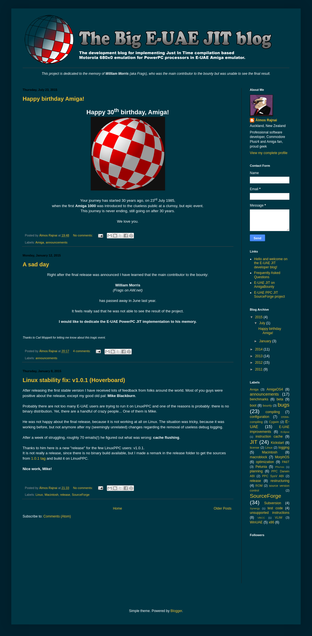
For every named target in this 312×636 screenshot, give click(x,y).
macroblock (258, 457)
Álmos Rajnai (266, 120)
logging (283, 447)
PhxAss (279, 466)
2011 (259, 369)
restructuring (279, 481)
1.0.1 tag (38, 458)
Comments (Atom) (57, 516)
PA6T (285, 462)
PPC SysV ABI (273, 476)
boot (253, 405)
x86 (271, 522)
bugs (283, 405)
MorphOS (282, 457)
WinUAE (256, 522)
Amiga (39, 242)
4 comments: (82, 351)
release (65, 494)
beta (280, 399)
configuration (259, 417)
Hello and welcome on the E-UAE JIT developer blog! (270, 263)
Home (117, 508)
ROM (259, 485)
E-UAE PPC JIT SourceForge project (269, 295)
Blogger (176, 611)
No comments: (83, 235)
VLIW (278, 517)
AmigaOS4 (274, 389)
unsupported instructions (269, 513)
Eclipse (285, 431)
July (262, 323)
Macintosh (51, 494)
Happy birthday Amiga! (53, 99)
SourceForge (80, 494)
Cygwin (274, 422)
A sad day (36, 264)
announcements (57, 242)
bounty (267, 405)
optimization (265, 462)
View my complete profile (268, 153)
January (265, 341)
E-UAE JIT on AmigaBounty (264, 285)
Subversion (272, 503)
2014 (259, 349)
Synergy (255, 508)
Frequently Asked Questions (267, 275)
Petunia (261, 467)
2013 (259, 356)
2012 (259, 363)
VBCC (261, 517)
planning (256, 471)
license (254, 447)
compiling (272, 412)
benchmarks (259, 399)
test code (275, 508)
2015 (259, 317)
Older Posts (222, 508)
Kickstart (277, 443)
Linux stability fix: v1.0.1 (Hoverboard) (74, 380)
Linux (39, 494)
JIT (253, 442)
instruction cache (269, 436)
